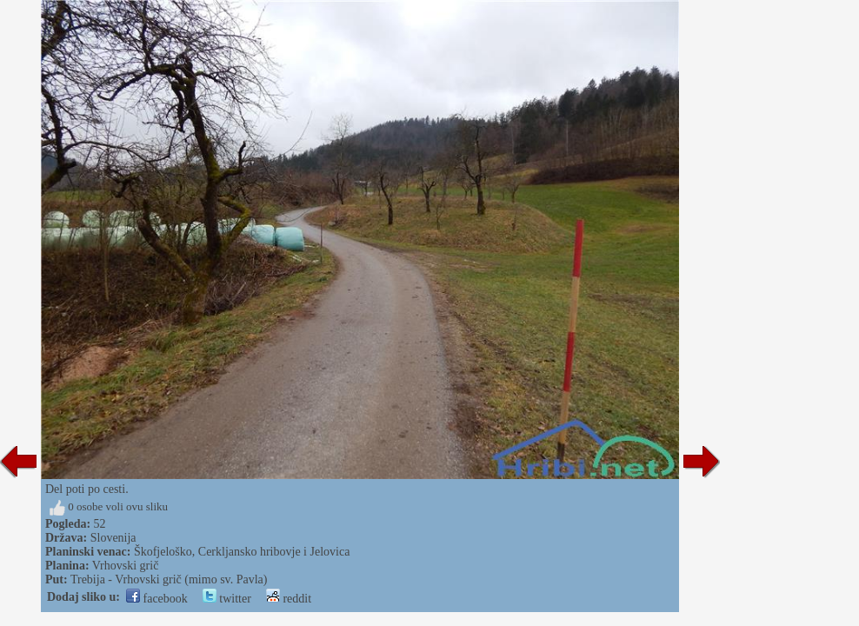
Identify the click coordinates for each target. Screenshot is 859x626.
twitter (227, 598)
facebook (157, 598)
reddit (288, 598)
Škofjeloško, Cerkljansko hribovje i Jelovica (242, 551)
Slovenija (113, 537)
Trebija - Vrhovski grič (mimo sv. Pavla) (169, 579)
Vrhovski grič (125, 565)
